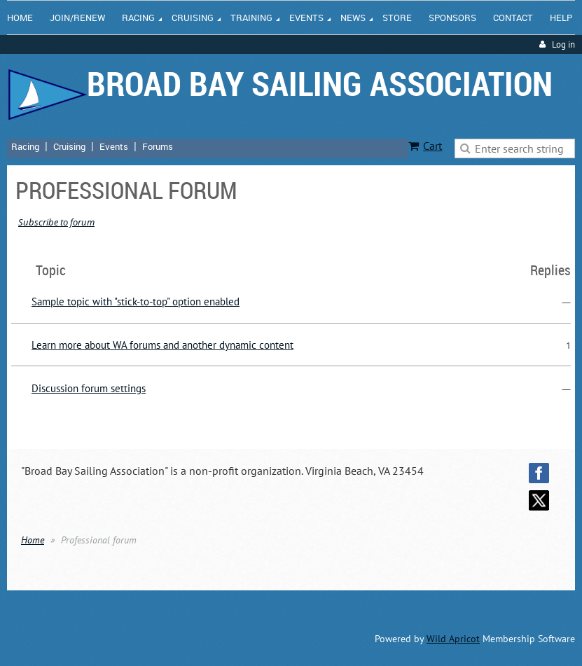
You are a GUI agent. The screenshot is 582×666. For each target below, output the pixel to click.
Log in (563, 44)
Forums (157, 146)
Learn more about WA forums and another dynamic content (162, 345)
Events (113, 146)
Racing (25, 146)
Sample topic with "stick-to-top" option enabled (136, 301)
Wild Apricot (453, 638)
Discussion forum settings (89, 388)
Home (32, 540)
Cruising (69, 146)
